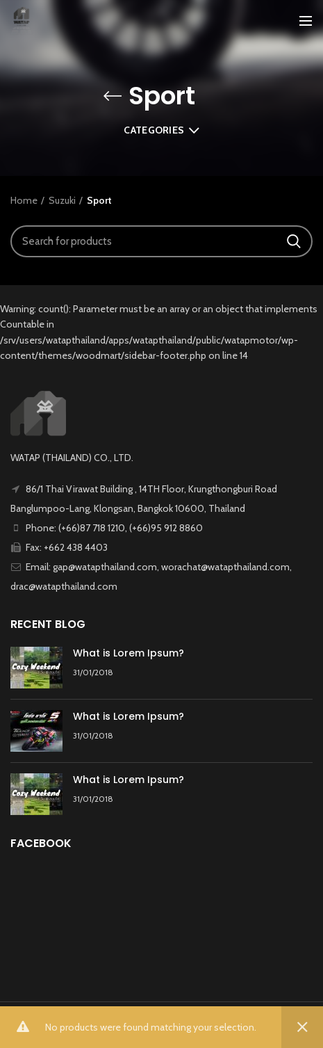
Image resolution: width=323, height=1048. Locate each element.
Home (24, 200)
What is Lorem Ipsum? (128, 653)
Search (293, 241)
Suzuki (62, 200)
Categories (154, 130)
